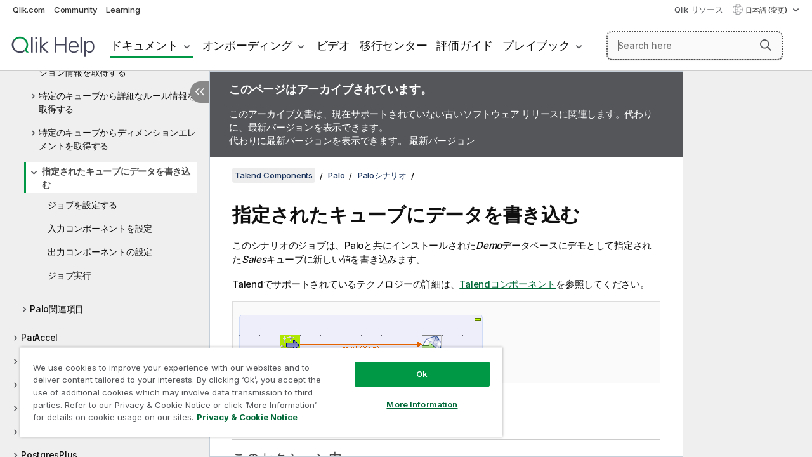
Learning (123, 9)
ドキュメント (144, 45)
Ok (412, 364)
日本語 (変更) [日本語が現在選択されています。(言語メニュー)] (767, 10)
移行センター (394, 45)
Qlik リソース (698, 9)
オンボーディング (247, 45)
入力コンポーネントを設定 (100, 228)
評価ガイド (464, 45)
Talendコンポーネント (507, 284)
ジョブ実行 (69, 275)
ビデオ (333, 45)
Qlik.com (29, 9)
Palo (336, 175)
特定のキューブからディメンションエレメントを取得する (117, 139)
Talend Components (274, 175)
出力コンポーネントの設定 (100, 251)
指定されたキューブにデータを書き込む (116, 178)
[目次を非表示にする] (199, 92)
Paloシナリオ (382, 175)
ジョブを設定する (82, 204)
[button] (765, 45)
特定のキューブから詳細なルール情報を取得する (117, 102)
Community (76, 9)
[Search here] (695, 45)
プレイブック (536, 45)
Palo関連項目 (57, 308)
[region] (255, 387)
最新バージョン (442, 141)
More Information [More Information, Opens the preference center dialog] (412, 395)
